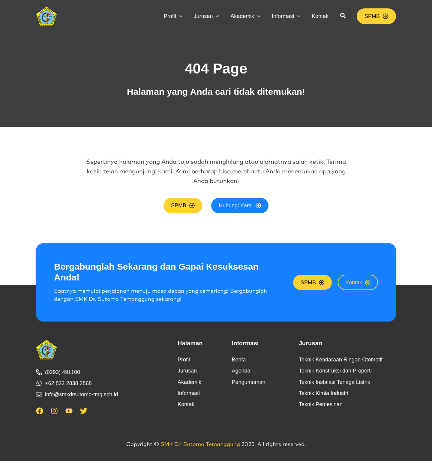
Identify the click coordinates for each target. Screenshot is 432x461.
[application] (185, 16)
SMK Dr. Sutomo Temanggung (200, 445)
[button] (178, 16)
